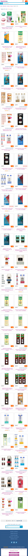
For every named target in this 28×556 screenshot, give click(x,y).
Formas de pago (14, 535)
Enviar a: (23, 1)
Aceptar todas (14, 552)
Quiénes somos (14, 538)
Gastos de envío (14, 533)
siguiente (19, 520)
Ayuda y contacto (14, 531)
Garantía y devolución (14, 537)
